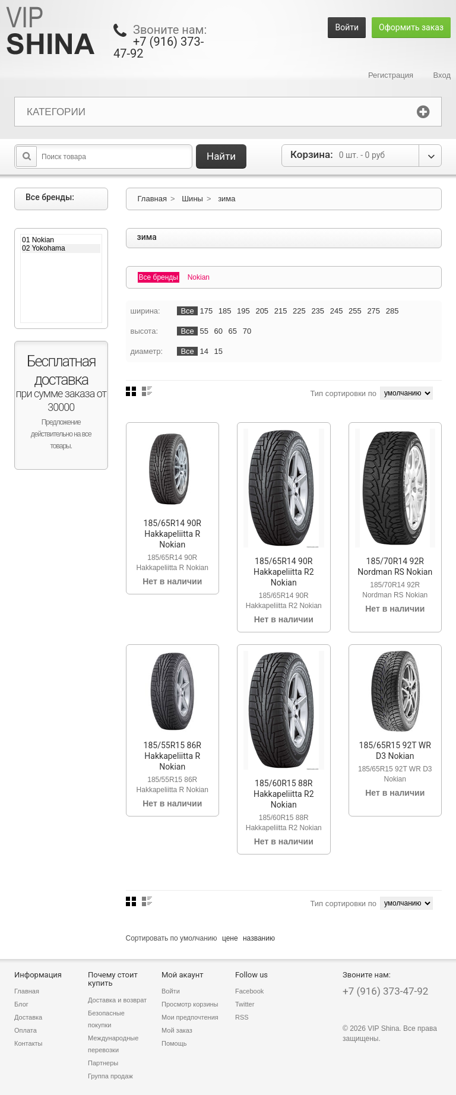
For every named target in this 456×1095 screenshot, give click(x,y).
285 (392, 310)
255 (355, 310)
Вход (442, 75)
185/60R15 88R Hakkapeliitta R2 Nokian (284, 793)
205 (261, 310)
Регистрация (390, 75)
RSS (242, 1017)
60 (218, 331)
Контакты (28, 1043)
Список (147, 391)
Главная (152, 198)
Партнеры (103, 1062)
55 (204, 331)
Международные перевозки (113, 1043)
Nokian (199, 277)
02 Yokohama (61, 248)
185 (225, 310)
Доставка (28, 1017)
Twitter (244, 1004)
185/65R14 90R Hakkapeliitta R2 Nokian (284, 571)
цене (230, 938)
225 (299, 310)
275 (373, 310)
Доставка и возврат (117, 1000)
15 (218, 351)
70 (247, 331)
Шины (192, 198)
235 (317, 310)
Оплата (25, 1030)
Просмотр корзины (190, 1004)
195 (243, 310)
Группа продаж (110, 1076)
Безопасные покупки (106, 1018)
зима (226, 198)
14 (204, 351)
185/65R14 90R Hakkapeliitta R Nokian (172, 533)
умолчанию (198, 938)
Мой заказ (177, 1030)
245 (336, 310)
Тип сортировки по (343, 393)
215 (280, 310)
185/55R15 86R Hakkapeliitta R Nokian (172, 755)
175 (206, 310)
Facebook (249, 991)
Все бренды (159, 277)
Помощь (174, 1043)
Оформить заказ (411, 27)
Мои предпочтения (190, 1017)
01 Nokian (61, 240)
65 (233, 331)
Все (187, 310)
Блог (21, 1004)
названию (259, 938)
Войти (347, 27)
